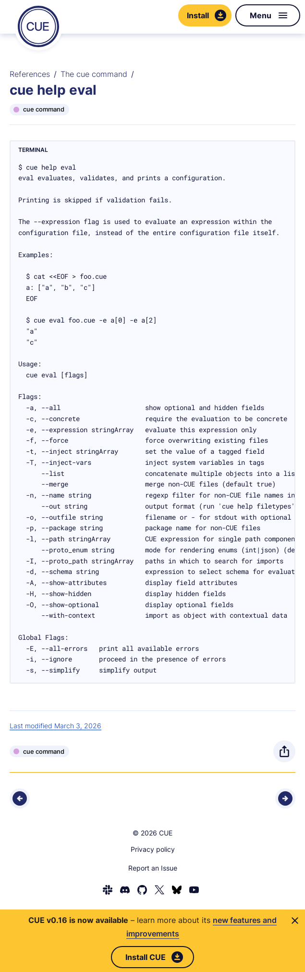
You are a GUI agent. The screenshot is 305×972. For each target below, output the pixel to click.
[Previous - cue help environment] (20, 798)
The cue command (94, 74)
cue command (43, 109)
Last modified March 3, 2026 (55, 726)
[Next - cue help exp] (285, 798)
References (30, 74)
